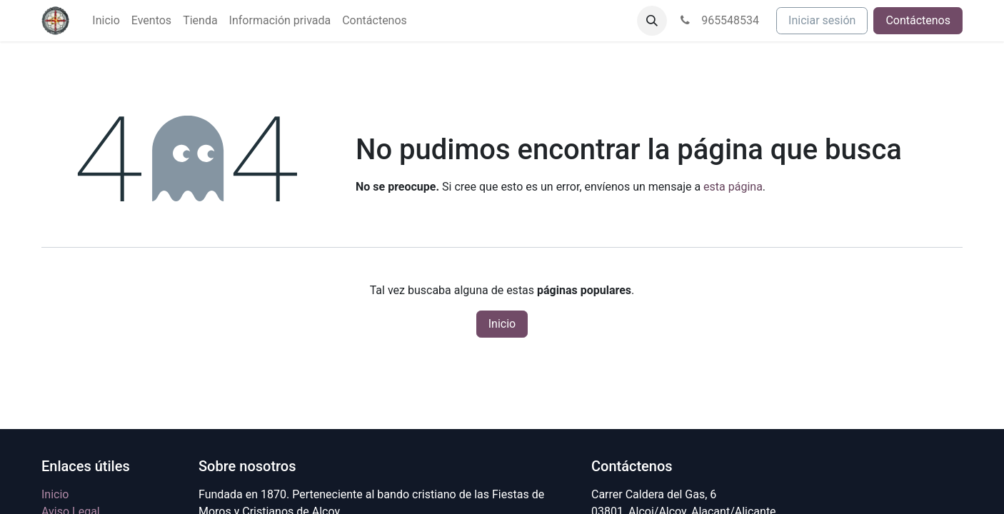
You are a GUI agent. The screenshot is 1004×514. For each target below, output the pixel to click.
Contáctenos (917, 20)
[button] (652, 21)
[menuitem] (105, 20)
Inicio (502, 324)
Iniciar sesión (821, 20)
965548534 (718, 20)
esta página (733, 186)
